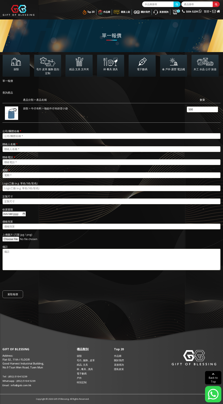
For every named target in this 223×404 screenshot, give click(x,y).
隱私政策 (119, 369)
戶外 (79, 378)
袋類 (79, 355)
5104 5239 (192, 11)
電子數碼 (82, 373)
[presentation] (27, 285)
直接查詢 (160, 12)
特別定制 (82, 382)
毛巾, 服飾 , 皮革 (86, 360)
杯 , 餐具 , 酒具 (85, 369)
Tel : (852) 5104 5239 (14, 376)
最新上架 (122, 12)
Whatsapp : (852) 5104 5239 (18, 380)
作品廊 (104, 12)
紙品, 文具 (82, 364)
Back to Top (213, 377)
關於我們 (141, 12)
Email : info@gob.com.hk (16, 385)
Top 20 (88, 12)
